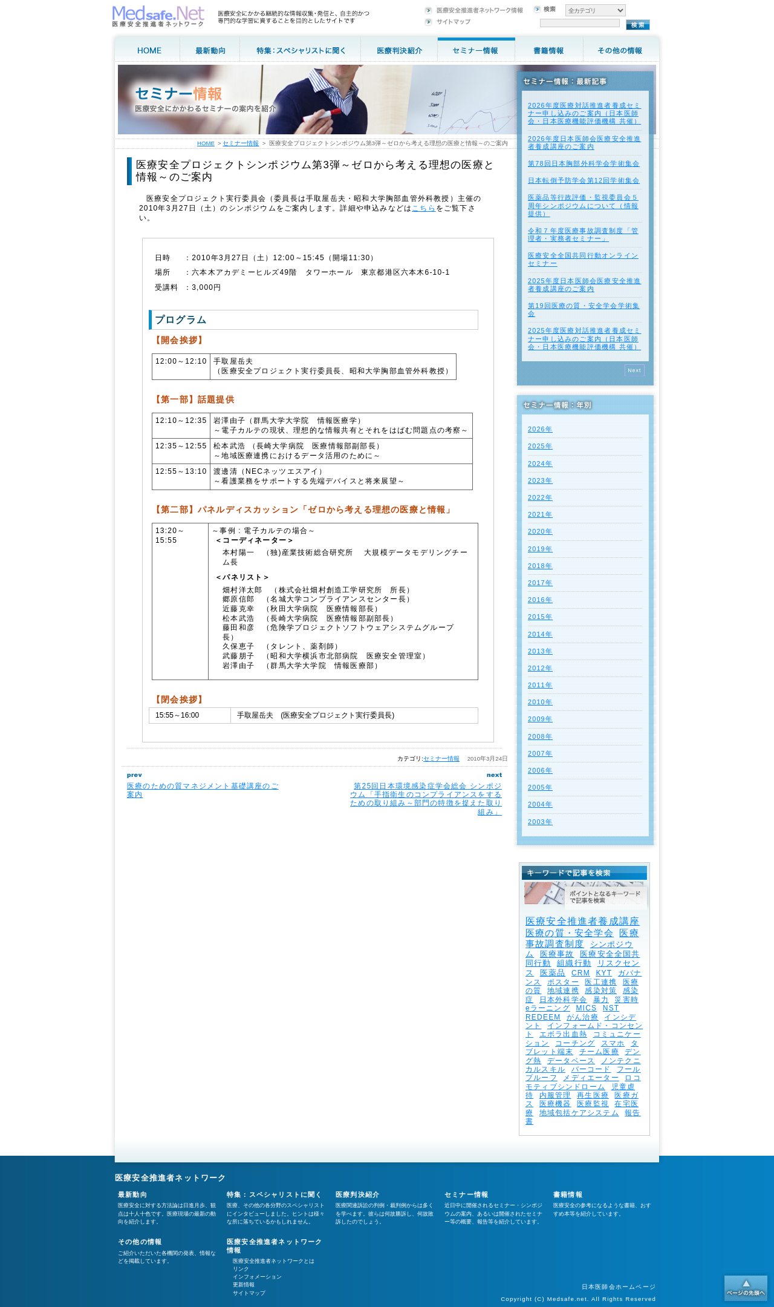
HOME (206, 143)
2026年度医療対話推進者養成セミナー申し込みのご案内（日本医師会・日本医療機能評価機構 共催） (584, 113)
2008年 (540, 736)
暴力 (601, 999)
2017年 (540, 582)
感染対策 (601, 990)
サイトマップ (249, 1293)
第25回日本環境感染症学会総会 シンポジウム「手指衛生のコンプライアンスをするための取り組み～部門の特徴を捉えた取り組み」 (426, 799)
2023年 (540, 480)
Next (635, 370)
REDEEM (543, 1017)
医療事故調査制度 (582, 938)
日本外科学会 (563, 999)
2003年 (540, 821)
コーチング (575, 1043)
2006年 (540, 770)
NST (611, 1008)
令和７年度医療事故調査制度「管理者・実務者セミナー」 (583, 234)
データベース (571, 1060)
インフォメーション (257, 1277)
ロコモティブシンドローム (583, 1081)
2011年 (540, 685)
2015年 (540, 616)
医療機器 (555, 1103)
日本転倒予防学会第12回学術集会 (584, 180)
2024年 (540, 463)
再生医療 (593, 1095)
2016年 (540, 599)
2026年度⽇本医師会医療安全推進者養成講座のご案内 (584, 142)
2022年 (540, 497)
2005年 (540, 787)
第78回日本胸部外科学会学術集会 (584, 163)
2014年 (540, 634)
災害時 (626, 999)
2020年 (540, 531)
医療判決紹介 (358, 1194)
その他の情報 (140, 1241)
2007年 (540, 753)
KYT (604, 973)
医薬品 (553, 972)
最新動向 (133, 1194)
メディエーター (591, 1077)
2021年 (540, 514)
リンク (241, 1269)
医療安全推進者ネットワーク (171, 1177)
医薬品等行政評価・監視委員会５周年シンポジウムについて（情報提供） (583, 205)
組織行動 (574, 963)
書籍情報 (568, 1194)
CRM (580, 973)
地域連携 (563, 990)
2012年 (540, 668)
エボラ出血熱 (563, 1034)
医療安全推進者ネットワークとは (273, 1261)
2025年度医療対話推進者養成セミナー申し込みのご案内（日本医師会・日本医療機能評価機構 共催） (584, 338)
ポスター (563, 982)
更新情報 (244, 1285)
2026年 (540, 429)
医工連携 (601, 982)
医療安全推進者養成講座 (582, 921)
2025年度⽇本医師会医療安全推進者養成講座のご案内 (584, 284)
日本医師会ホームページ (619, 1286)
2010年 (540, 702)
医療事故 (557, 953)
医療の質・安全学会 (569, 933)
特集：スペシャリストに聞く (275, 1194)
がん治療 (583, 1017)
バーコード (591, 1069)
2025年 (540, 446)
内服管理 (555, 1095)
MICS (586, 1008)
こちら (424, 208)
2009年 (540, 718)
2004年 (540, 804)
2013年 (540, 651)
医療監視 (593, 1103)
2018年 (540, 565)
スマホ (613, 1043)
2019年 (540, 548)
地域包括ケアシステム (579, 1113)
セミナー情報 (441, 758)
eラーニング (547, 1008)
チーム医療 (599, 1051)
